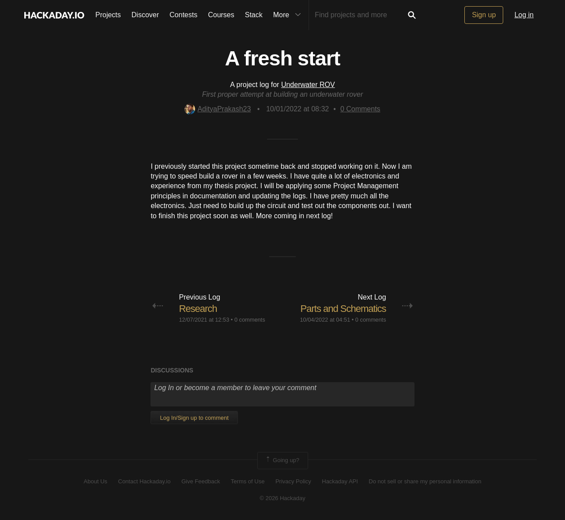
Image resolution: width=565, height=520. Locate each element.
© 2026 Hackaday (282, 498)
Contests (183, 15)
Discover (145, 15)
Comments (360, 109)
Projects (108, 15)
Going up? (282, 460)
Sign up (484, 15)
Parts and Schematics (343, 308)
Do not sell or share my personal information (425, 481)
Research (198, 308)
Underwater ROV (308, 84)
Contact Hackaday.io (144, 481)
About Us (95, 481)
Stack (254, 15)
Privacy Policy (293, 481)
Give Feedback (200, 481)
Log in (524, 15)
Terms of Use (248, 481)
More (289, 15)
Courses (221, 15)
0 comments (249, 319)
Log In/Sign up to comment (194, 417)
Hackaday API (340, 481)
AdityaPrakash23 (218, 109)
